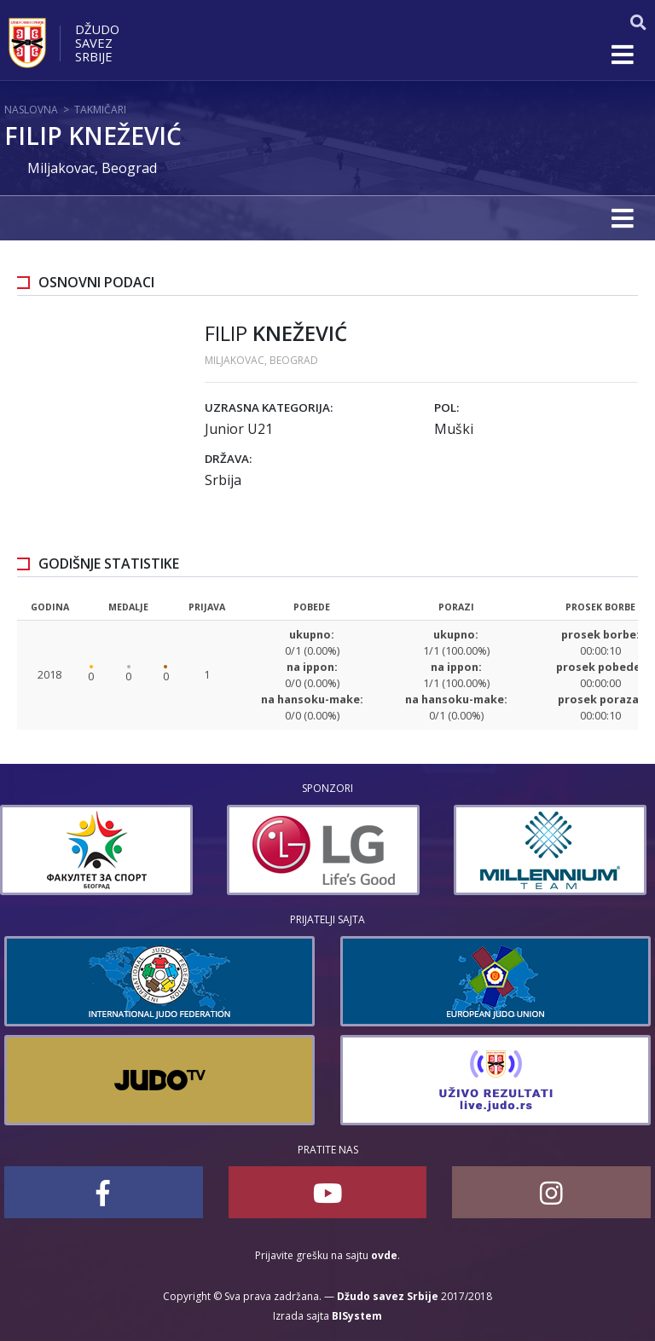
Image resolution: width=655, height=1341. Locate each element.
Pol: (446, 407)
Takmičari (100, 109)
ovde (384, 1255)
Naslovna (31, 109)
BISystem (357, 1316)
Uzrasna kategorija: (269, 407)
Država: (228, 458)
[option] (100, 850)
